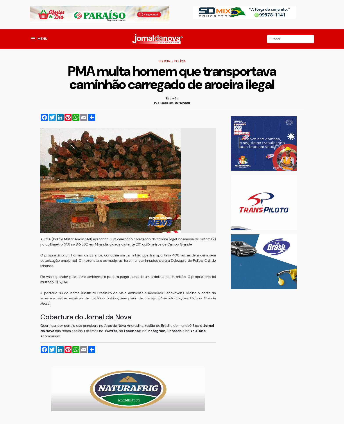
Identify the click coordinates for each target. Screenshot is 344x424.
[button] (33, 39)
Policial (165, 61)
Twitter (110, 331)
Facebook (132, 331)
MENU (42, 38)
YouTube (198, 331)
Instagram (156, 331)
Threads (175, 331)
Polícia (180, 61)
